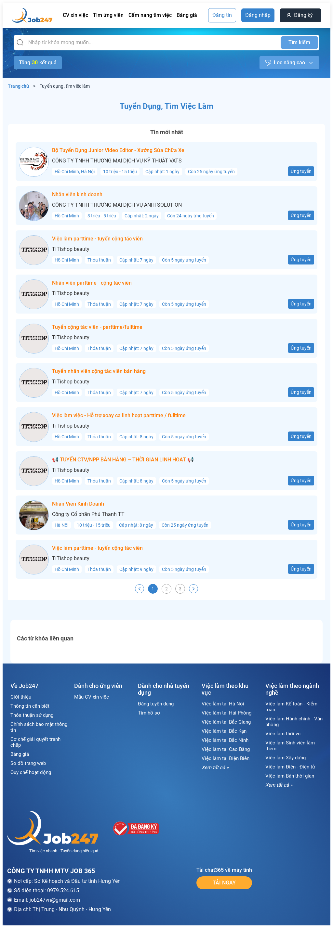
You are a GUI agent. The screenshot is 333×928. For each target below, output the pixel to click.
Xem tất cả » (215, 767)
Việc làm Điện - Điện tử (290, 767)
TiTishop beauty (70, 249)
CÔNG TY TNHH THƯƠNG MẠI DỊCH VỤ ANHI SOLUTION (117, 205)
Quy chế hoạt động (30, 772)
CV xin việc (75, 15)
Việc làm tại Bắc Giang (226, 722)
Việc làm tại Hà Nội (223, 704)
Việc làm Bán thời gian (289, 776)
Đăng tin (222, 15)
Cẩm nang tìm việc (150, 15)
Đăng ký (303, 15)
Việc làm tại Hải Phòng (226, 713)
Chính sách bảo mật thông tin (38, 727)
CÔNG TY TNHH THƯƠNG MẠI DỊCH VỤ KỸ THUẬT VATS (117, 161)
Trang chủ (18, 86)
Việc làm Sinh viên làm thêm (290, 746)
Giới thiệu (20, 697)
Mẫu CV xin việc (91, 697)
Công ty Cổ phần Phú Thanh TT (88, 514)
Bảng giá (187, 15)
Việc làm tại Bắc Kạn (224, 731)
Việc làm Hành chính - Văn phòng (294, 722)
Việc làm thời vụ (282, 734)
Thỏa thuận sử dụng (31, 715)
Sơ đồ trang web (28, 763)
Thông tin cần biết (29, 706)
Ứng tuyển (301, 171)
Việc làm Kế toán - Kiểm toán (291, 707)
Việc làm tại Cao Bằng (226, 749)
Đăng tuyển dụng (156, 704)
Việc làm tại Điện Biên (225, 758)
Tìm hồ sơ (149, 713)
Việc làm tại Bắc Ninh (225, 740)
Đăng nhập (258, 15)
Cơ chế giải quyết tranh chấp (35, 742)
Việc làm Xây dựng (285, 758)
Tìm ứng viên (108, 15)
